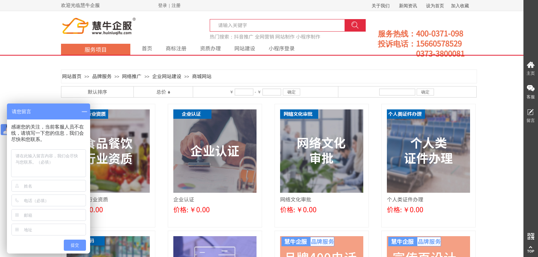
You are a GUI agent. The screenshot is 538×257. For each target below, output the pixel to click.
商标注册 (176, 48)
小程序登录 (282, 48)
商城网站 (201, 76)
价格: (180, 209)
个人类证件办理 (405, 199)
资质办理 (210, 48)
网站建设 (244, 48)
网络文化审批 (295, 199)
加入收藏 (460, 5)
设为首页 (435, 5)
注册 (176, 5)
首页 (147, 48)
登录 (162, 5)
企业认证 (183, 199)
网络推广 (131, 76)
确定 (291, 92)
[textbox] (235, 25)
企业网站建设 (166, 76)
